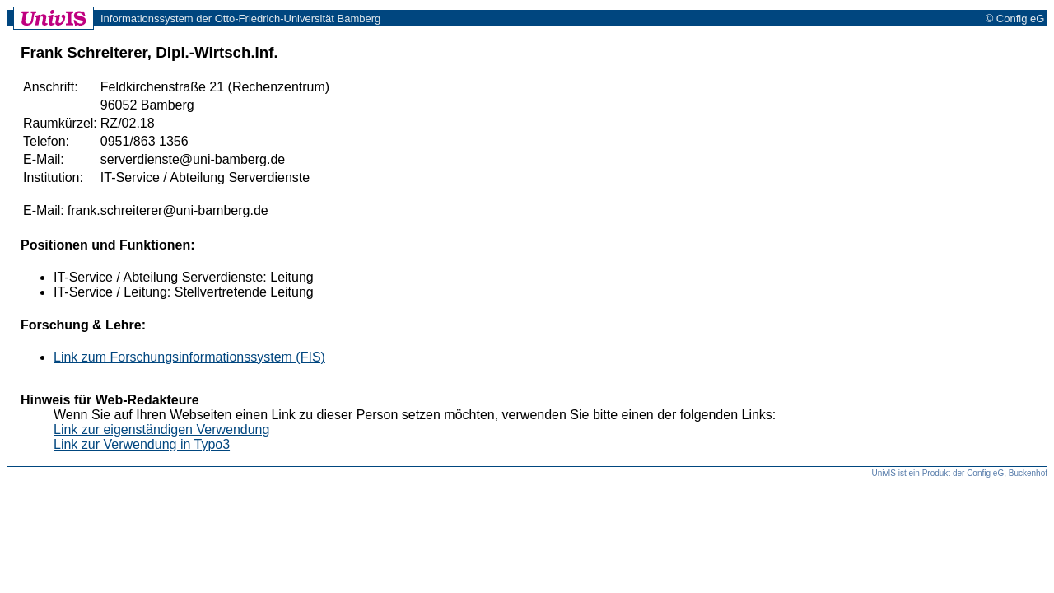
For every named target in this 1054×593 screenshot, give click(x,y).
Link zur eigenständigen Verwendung (161, 430)
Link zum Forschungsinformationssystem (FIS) (189, 357)
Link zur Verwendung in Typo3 (142, 444)
